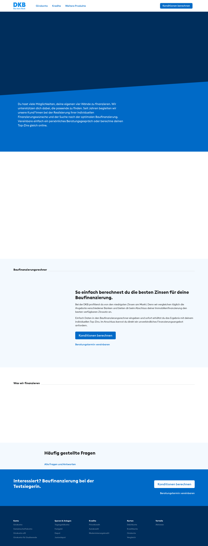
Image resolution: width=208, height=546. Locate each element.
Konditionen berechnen (95, 335)
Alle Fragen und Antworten (60, 464)
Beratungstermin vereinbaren (92, 344)
